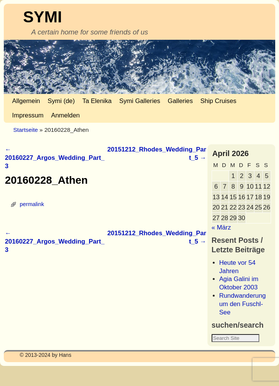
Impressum (28, 115)
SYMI (42, 17)
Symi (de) (61, 101)
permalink (32, 204)
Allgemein (26, 101)
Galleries (180, 101)
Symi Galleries (139, 101)
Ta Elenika (97, 101)
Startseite (25, 130)
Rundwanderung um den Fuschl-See (242, 304)
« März (221, 227)
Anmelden (65, 115)
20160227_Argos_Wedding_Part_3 (54, 158)
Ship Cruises (218, 101)
